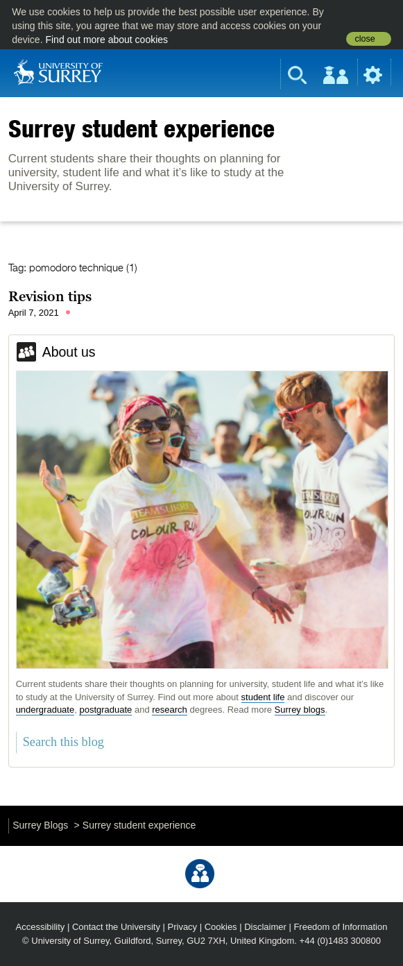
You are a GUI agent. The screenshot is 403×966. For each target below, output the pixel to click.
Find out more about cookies (106, 39)
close (364, 39)
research (169, 709)
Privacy (183, 927)
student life (263, 697)
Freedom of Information (340, 927)
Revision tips (50, 296)
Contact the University (116, 927)
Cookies (221, 927)
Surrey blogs (300, 709)
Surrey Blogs (40, 825)
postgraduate (105, 709)
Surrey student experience (141, 128)
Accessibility (40, 927)
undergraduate (45, 709)
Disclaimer (265, 927)
